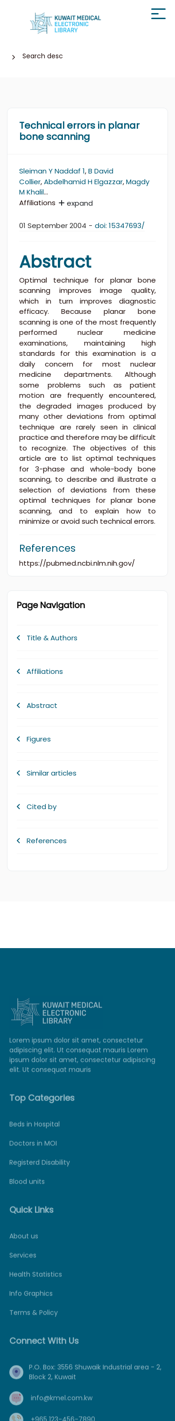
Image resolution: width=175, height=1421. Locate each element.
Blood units (27, 1190)
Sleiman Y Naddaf (50, 171)
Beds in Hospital (34, 1133)
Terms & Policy (33, 1321)
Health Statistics (35, 1283)
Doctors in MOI (33, 1152)
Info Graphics (31, 1302)
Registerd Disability (39, 1171)
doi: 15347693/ (120, 225)
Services (22, 1264)
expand (75, 203)
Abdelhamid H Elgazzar (83, 182)
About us (23, 1245)
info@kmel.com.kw (61, 1407)
